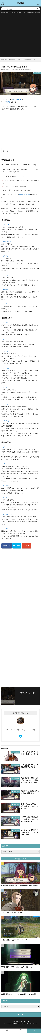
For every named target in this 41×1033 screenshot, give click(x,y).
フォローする (27, 695)
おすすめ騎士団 (30, 12)
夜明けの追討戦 (13, 12)
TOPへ (34, 1030)
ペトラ (5, 497)
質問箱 (8, 102)
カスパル (5, 322)
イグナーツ (6, 339)
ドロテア (5, 464)
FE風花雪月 (12, 59)
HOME (5, 59)
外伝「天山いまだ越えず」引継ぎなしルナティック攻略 (29, 806)
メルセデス (6, 289)
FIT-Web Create (17, 1023)
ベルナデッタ (7, 241)
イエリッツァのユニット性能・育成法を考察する (29, 753)
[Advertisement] (20, 35)
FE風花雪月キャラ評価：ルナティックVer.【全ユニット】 (18, 967)
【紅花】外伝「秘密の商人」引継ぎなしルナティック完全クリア (29, 819)
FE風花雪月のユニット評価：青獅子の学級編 (29, 766)
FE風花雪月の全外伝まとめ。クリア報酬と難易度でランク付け (19, 885)
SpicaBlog (20, 3)
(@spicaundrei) (17, 99)
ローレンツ (6, 224)
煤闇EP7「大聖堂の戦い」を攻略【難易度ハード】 (30, 792)
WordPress (33, 1023)
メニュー (20, 1030)
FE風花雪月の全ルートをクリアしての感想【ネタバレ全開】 (18, 994)
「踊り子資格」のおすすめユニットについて (14, 940)
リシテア (5, 275)
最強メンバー (5, 12)
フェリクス (6, 387)
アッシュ (5, 404)
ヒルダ (5, 447)
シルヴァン (6, 368)
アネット (5, 351)
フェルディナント (8, 514)
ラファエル (6, 485)
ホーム (7, 1030)
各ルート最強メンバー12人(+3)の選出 (12, 913)
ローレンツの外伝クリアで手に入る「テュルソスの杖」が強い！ (29, 832)
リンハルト (6, 528)
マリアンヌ (6, 421)
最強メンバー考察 (24, 194)
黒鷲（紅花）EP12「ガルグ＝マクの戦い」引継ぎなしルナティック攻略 (30, 780)
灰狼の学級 (38, 12)
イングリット (7, 256)
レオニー (5, 304)
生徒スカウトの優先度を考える (26, 59)
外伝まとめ (22, 12)
